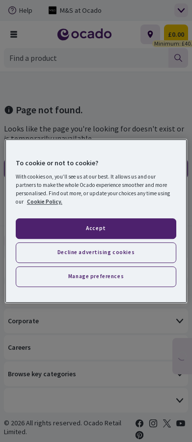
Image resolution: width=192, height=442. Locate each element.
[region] (96, 221)
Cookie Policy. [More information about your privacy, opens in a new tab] (44, 201)
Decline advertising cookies (96, 252)
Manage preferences (96, 276)
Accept (96, 228)
